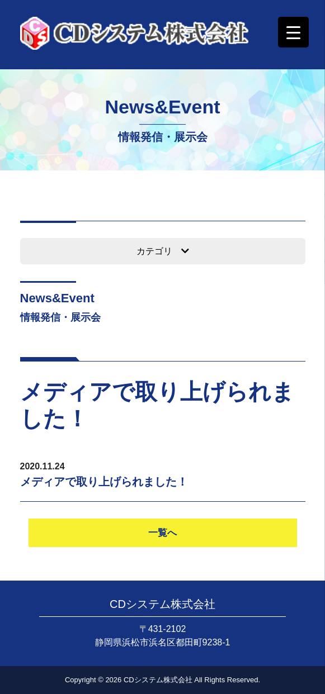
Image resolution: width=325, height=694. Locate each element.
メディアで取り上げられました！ (104, 482)
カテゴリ (162, 251)
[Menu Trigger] (293, 32)
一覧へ (162, 532)
